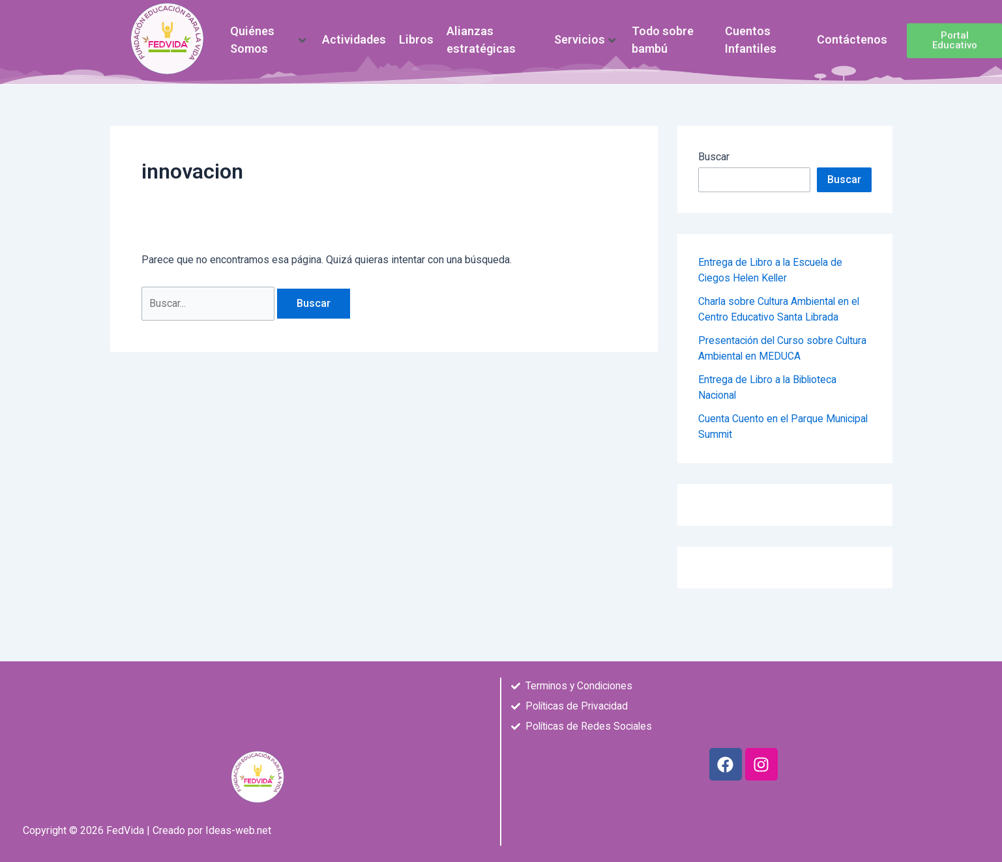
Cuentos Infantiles (750, 32)
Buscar (713, 157)
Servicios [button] (584, 32)
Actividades (354, 32)
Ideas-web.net (238, 830)
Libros (416, 32)
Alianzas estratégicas (481, 32)
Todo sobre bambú (663, 32)
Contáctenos (852, 32)
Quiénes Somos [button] (267, 32)
